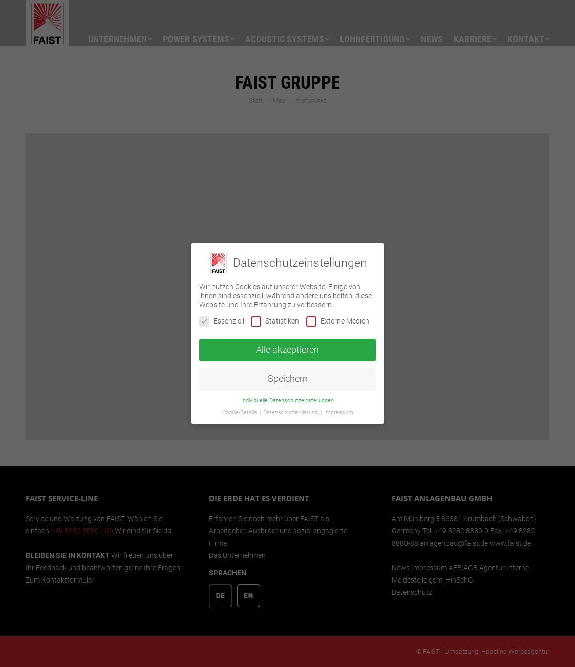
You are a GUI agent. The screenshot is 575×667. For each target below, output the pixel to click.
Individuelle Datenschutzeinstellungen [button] (287, 400)
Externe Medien (337, 321)
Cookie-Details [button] (240, 412)
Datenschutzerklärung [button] (291, 412)
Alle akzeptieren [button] (287, 350)
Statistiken (275, 321)
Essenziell (221, 321)
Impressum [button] (338, 412)
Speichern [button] (288, 379)
